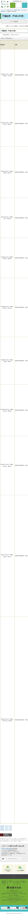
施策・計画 (20, 10)
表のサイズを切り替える (6, 38)
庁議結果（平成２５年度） (6, 826)
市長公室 (3, 848)
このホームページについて (17, 882)
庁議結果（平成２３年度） (6, 829)
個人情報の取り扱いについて (4, 882)
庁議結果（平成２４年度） (6, 828)
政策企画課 (8, 848)
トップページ (3, 10)
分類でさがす (9, 10)
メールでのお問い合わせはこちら (12, 858)
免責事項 (10, 881)
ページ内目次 (14, 21)
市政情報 (15, 10)
